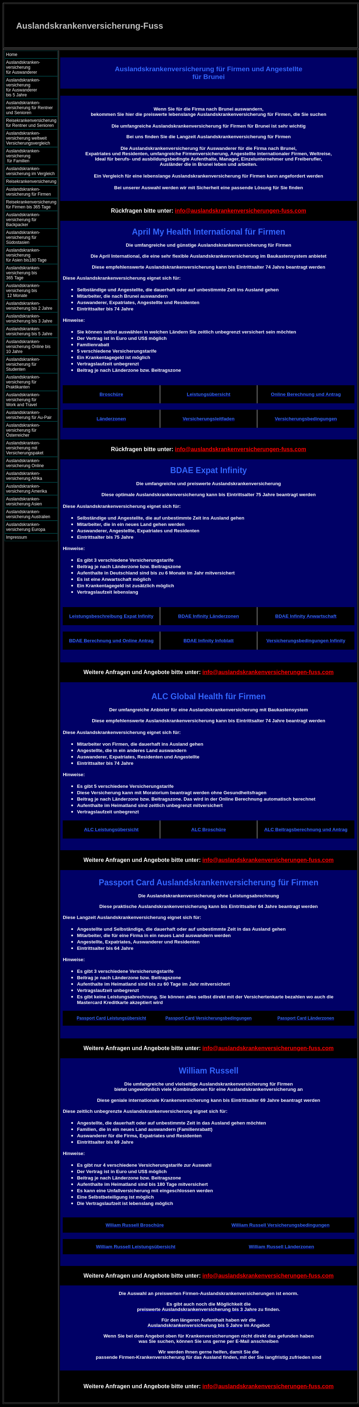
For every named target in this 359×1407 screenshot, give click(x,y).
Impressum (16, 537)
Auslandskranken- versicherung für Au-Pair (29, 415)
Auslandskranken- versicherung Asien (24, 501)
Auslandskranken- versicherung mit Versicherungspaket (24, 448)
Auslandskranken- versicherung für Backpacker (23, 219)
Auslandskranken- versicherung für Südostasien (23, 237)
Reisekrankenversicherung (31, 181)
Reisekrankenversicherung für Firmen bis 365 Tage (31, 204)
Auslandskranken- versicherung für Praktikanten (23, 382)
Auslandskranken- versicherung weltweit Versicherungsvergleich (28, 138)
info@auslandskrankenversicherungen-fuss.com (240, 211)
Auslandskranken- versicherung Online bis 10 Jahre (28, 346)
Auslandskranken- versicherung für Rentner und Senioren (29, 107)
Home (11, 54)
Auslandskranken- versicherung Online (25, 463)
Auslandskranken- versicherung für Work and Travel (27, 399)
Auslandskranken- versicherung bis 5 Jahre (29, 331)
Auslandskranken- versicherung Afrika (24, 476)
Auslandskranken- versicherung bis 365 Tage (29, 272)
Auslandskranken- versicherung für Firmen (28, 192)
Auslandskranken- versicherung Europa (25, 527)
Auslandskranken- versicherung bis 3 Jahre (29, 319)
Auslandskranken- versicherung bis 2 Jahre (29, 306)
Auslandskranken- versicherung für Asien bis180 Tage (30, 255)
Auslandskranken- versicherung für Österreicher (23, 430)
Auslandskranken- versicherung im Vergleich (30, 171)
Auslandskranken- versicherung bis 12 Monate (28, 290)
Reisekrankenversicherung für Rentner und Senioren (31, 123)
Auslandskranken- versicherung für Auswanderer (29, 67)
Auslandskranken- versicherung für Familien (29, 155)
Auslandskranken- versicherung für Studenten (23, 364)
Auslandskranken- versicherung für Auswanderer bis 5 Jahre (30, 87)
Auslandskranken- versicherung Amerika (26, 489)
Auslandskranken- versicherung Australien (28, 514)
